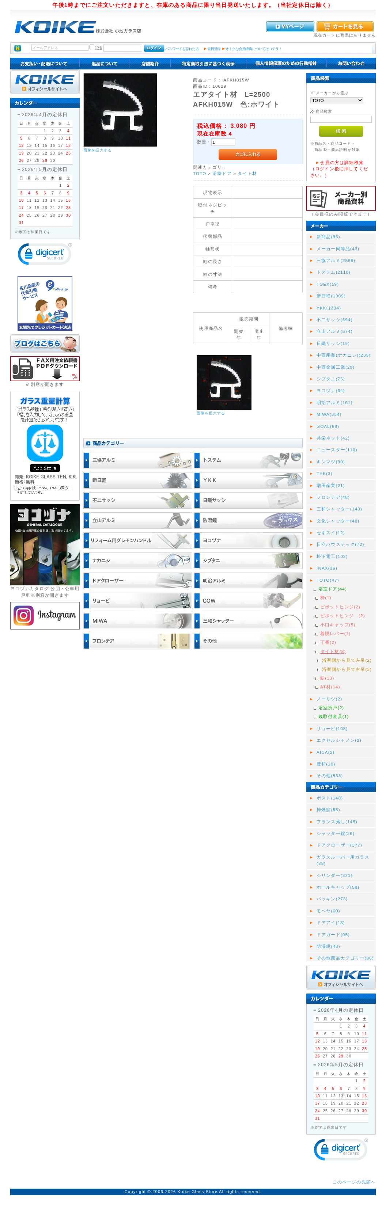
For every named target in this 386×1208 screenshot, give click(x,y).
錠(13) (327, 678)
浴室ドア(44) (332, 588)
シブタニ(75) (331, 378)
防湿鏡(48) (328, 946)
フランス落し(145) (337, 821)
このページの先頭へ (354, 1181)
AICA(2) (325, 752)
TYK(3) (325, 473)
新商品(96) (328, 236)
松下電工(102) (332, 556)
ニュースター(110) (337, 449)
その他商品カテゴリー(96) (345, 958)
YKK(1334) (329, 307)
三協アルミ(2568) (336, 260)
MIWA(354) (329, 414)
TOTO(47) (328, 580)
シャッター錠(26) (336, 833)
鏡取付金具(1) (333, 716)
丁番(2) (328, 642)
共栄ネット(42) (333, 438)
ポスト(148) (330, 797)
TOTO (199, 173)
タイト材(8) (333, 651)
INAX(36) (327, 568)
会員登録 (214, 49)
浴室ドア (222, 173)
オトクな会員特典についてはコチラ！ (254, 49)
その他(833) (330, 775)
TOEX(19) (328, 284)
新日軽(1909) (331, 295)
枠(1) (326, 597)
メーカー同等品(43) (338, 248)
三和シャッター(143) (339, 508)
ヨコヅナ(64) (331, 390)
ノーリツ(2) (329, 698)
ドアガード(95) (333, 934)
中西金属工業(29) (336, 367)
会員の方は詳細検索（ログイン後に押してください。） (339, 169)
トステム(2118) (334, 272)
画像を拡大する (97, 150)
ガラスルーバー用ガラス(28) (343, 860)
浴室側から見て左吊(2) (347, 660)
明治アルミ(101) (335, 402)
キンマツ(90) (331, 461)
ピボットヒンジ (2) (342, 615)
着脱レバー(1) (335, 633)
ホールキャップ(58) (338, 887)
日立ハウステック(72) (340, 544)
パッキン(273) (332, 898)
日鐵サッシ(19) (333, 343)
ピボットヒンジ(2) (340, 606)
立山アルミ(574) (335, 331)
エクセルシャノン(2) (339, 740)
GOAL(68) (328, 426)
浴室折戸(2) (331, 707)
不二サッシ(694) (335, 319)
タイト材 (247, 173)
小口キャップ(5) (338, 624)
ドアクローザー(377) (339, 845)
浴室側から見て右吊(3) (347, 669)
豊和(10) (326, 763)
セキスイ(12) (331, 532)
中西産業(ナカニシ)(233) (344, 355)
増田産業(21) (331, 485)
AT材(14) (330, 686)
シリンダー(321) (335, 875)
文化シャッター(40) (338, 520)
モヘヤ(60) (328, 910)
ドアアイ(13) (331, 922)
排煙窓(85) (328, 809)
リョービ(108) (332, 728)
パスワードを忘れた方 (181, 49)
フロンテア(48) (333, 497)
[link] (45, 256)
